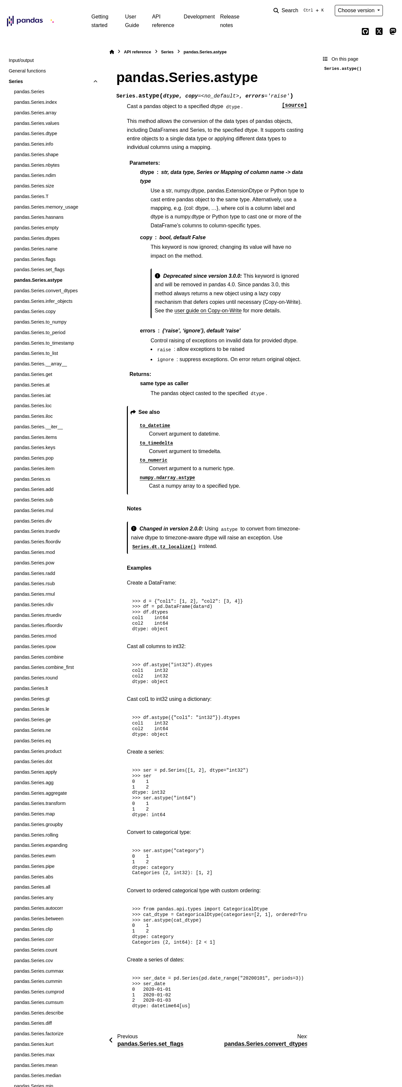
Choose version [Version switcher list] (357, 10)
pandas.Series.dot (33, 761)
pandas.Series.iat (32, 395)
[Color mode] (393, 10)
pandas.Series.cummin (38, 981)
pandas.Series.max (34, 1054)
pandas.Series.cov (33, 960)
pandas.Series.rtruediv (37, 615)
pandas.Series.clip (33, 929)
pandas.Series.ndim (35, 175)
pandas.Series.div (32, 521)
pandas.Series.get (33, 374)
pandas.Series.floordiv (37, 541)
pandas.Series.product (37, 751)
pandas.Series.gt (31, 698)
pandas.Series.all (32, 887)
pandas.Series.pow (34, 562)
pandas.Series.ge (32, 719)
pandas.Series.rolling (36, 835)
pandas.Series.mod (34, 552)
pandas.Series (29, 91)
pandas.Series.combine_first (44, 667)
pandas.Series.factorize (38, 1033)
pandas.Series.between (38, 918)
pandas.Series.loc (32, 405)
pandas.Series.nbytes (36, 165)
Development (199, 16)
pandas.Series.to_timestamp (44, 343)
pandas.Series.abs (33, 876)
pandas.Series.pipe (34, 866)
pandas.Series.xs (32, 479)
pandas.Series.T (31, 196)
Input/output (21, 60)
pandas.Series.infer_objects (43, 301)
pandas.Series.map (34, 813)
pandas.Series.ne (32, 730)
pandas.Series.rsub (34, 583)
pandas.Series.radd (34, 573)
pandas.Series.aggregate (40, 793)
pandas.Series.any (33, 897)
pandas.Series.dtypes (36, 238)
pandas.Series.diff (33, 1023)
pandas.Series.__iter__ (38, 426)
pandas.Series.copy (34, 311)
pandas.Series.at (31, 384)
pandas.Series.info (33, 144)
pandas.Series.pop (33, 458)
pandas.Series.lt (31, 688)
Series (16, 81)
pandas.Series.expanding (40, 845)
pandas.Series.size (34, 185)
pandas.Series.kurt (33, 1044)
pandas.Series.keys (34, 447)
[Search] (300, 10)
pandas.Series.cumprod (39, 991)
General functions (27, 70)
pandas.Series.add (33, 489)
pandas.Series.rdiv (33, 604)
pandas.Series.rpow (35, 646)
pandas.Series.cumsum (38, 1002)
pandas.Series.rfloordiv (38, 625)
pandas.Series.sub (33, 499)
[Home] (111, 51)
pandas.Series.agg (33, 782)
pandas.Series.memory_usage (46, 207)
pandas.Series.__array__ (40, 363)
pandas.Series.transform (40, 803)
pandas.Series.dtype (35, 133)
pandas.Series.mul (33, 510)
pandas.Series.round (36, 677)
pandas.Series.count (35, 950)
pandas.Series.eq (32, 740)
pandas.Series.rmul (34, 594)
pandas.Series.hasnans (38, 217)
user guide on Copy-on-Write (208, 310)
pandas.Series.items (35, 437)
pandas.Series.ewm (34, 855)
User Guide (132, 21)
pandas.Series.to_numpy (40, 322)
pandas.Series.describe (38, 1012)
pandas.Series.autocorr (38, 908)
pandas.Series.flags (34, 259)
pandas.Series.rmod (35, 636)
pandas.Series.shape (36, 154)
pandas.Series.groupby (38, 824)
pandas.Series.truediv (37, 531)
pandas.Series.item (34, 468)
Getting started (99, 21)
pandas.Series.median (37, 1075)
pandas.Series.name (35, 248)
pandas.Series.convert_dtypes (46, 290)
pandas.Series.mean (35, 1065)
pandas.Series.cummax (38, 971)
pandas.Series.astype (38, 280)
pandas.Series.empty (36, 227)
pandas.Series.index (35, 102)
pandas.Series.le (31, 709)
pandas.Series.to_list (36, 353)
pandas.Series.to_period (39, 332)
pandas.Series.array (35, 112)
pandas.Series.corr (34, 939)
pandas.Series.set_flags (39, 269)
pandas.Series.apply (35, 772)
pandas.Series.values (36, 123)
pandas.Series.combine (38, 657)
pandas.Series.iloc (33, 416)
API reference (163, 21)
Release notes (230, 21)
